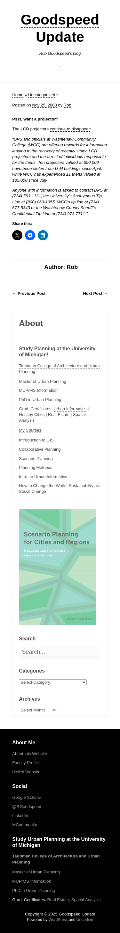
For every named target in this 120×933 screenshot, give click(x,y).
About (31, 323)
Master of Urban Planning (42, 381)
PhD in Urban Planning (40, 399)
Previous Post (28, 293)
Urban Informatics (70, 408)
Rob (67, 105)
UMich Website (26, 771)
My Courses (30, 430)
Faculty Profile (25, 762)
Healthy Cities (31, 414)
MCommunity (24, 824)
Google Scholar (26, 797)
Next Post (95, 293)
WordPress (58, 919)
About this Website (29, 753)
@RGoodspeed (26, 806)
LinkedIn (20, 815)
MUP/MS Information (38, 390)
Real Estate (58, 414)
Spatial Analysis (86, 899)
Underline (84, 919)
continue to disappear (70, 129)
